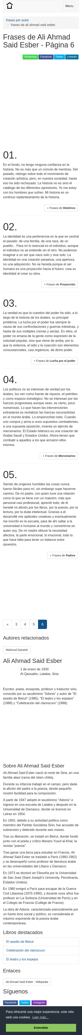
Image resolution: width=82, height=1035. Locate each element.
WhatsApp (30, 56)
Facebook (46, 56)
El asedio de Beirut (20, 941)
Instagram (39, 1002)
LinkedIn (72, 56)
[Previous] (7, 624)
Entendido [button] (41, 1027)
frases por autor (17, 20)
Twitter (59, 56)
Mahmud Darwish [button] (17, 649)
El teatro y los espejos (22, 959)
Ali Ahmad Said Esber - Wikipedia (27, 982)
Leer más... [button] (40, 1017)
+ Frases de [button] (61, 208)
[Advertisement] (41, 104)
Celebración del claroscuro (25, 950)
